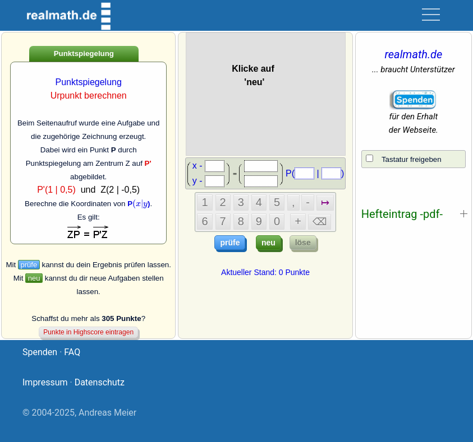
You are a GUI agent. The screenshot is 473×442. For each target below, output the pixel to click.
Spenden (39, 352)
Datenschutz (100, 382)
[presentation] (140, 204)
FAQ (72, 352)
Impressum (45, 382)
